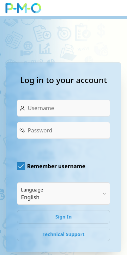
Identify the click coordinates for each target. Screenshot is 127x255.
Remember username (56, 166)
